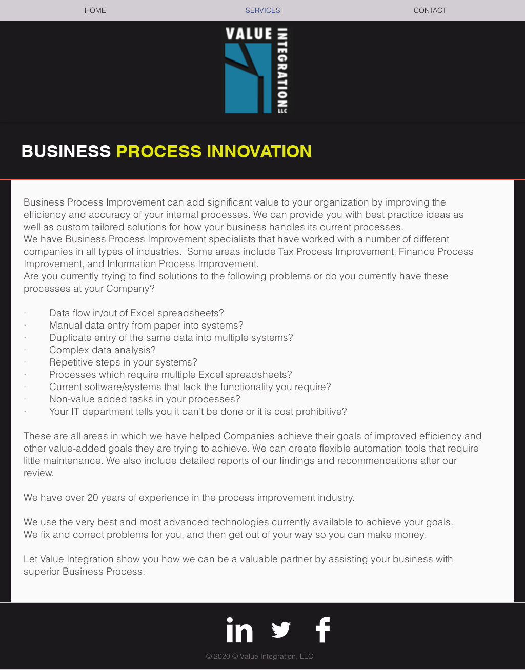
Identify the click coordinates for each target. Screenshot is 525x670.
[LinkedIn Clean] (240, 630)
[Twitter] (281, 630)
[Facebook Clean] (323, 630)
